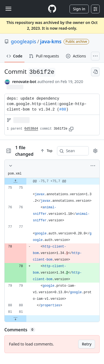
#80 (62, 109)
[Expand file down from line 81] (15, 318)
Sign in (79, 8)
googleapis (23, 41)
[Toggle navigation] (8, 9)
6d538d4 (31, 129)
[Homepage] (52, 8)
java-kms (51, 41)
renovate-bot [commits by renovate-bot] (24, 81)
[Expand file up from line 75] (15, 181)
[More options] (93, 165)
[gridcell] (52, 181)
